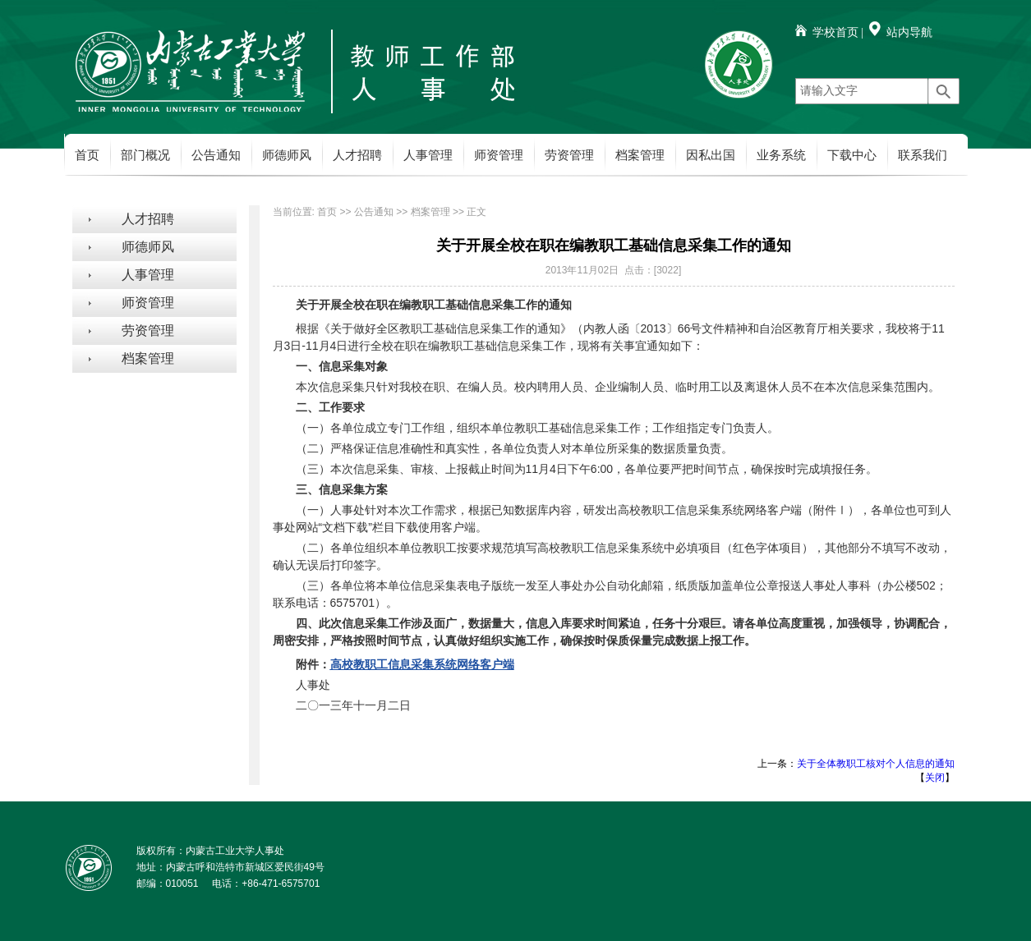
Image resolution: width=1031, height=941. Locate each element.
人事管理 (428, 155)
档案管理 (640, 155)
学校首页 (835, 32)
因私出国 (710, 155)
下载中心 (852, 155)
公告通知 (216, 155)
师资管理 (498, 155)
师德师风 (286, 155)
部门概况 (145, 155)
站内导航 (909, 32)
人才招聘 (357, 155)
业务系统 (781, 155)
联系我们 (922, 155)
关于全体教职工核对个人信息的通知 (876, 763)
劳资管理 (569, 155)
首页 (87, 155)
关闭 (935, 777)
